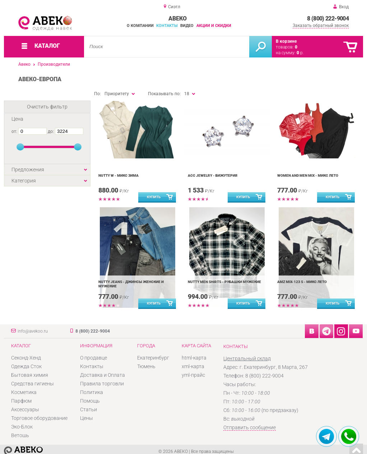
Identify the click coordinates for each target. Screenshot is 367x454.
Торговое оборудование (39, 418)
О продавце (93, 358)
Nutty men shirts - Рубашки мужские (224, 282)
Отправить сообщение (249, 427)
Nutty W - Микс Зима (118, 175)
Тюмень (146, 366)
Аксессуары (25, 409)
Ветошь (20, 435)
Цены (86, 418)
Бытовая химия (29, 375)
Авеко (24, 64)
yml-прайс (193, 375)
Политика (91, 392)
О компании (140, 25)
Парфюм (21, 401)
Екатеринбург (153, 358)
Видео (187, 25)
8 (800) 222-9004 (328, 18)
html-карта (194, 358)
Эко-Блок (22, 427)
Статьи (88, 409)
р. (300, 52)
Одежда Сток (26, 366)
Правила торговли (102, 383)
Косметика (24, 392)
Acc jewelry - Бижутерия (212, 175)
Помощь (90, 401)
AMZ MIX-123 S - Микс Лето (302, 282)
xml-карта (193, 366)
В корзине (286, 41)
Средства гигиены (32, 383)
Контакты (167, 25)
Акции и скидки (213, 25)
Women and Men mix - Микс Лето (307, 175)
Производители (54, 64)
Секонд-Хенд (26, 358)
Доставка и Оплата (102, 375)
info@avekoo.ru (33, 331)
